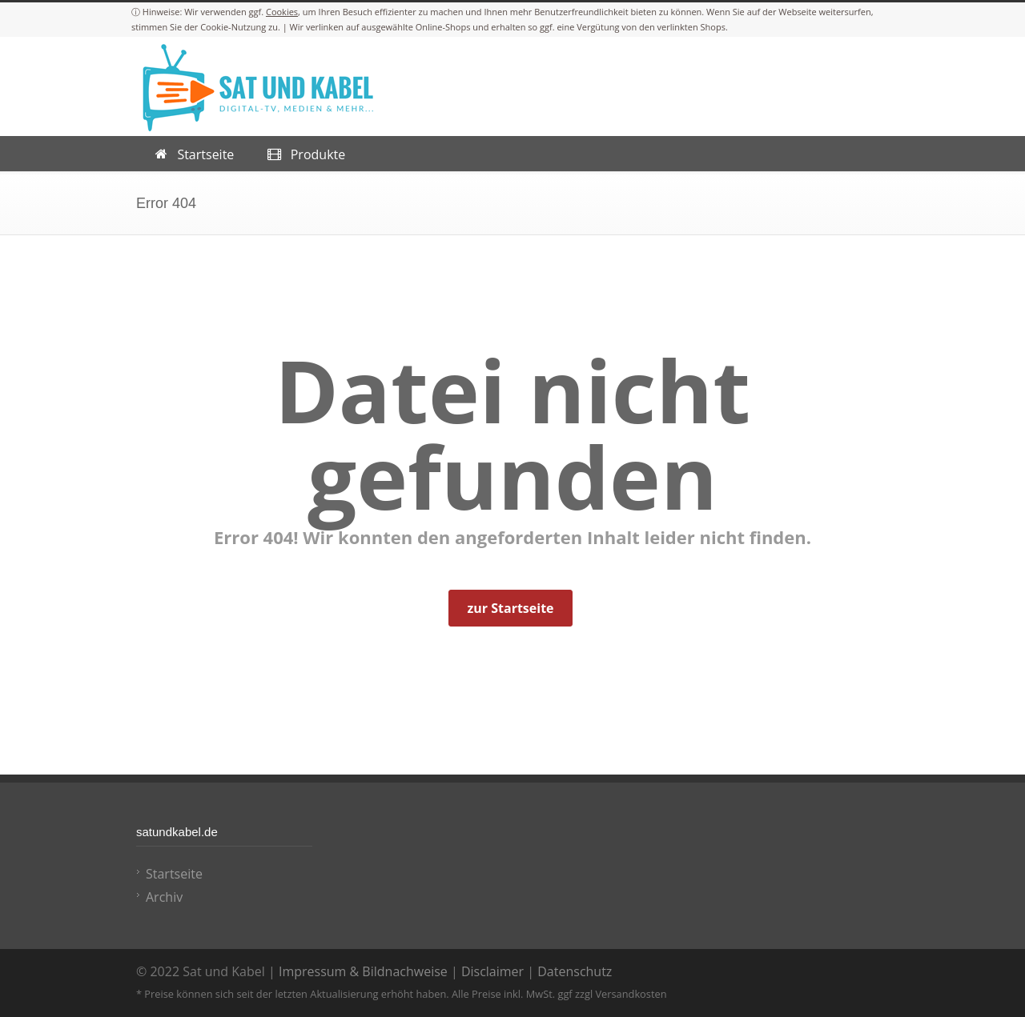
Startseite (174, 874)
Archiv (164, 897)
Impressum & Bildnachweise (363, 971)
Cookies (282, 12)
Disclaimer (492, 971)
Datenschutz (574, 971)
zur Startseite (510, 608)
